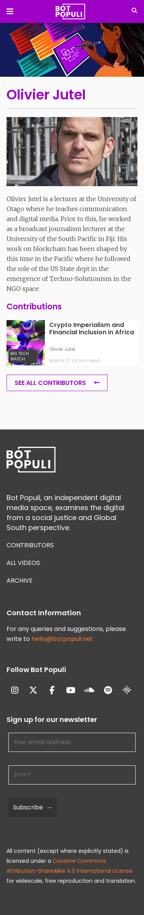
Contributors (30, 545)
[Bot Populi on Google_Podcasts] (127, 690)
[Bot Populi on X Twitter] (33, 690)
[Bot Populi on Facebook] (52, 690)
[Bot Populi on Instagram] (15, 690)
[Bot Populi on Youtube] (71, 690)
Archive (20, 580)
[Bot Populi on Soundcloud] (89, 690)
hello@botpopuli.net (62, 638)
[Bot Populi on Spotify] (108, 690)
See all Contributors (50, 382)
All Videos (23, 562)
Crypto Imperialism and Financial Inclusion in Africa (91, 329)
